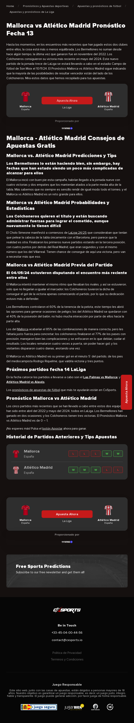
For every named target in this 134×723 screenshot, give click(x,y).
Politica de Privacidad (67, 653)
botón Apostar (52, 429)
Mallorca (22, 329)
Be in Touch (67, 625)
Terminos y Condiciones (67, 659)
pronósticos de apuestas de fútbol (36, 390)
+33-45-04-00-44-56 (67, 633)
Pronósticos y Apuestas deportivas (45, 6)
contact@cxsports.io (67, 640)
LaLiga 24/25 (77, 233)
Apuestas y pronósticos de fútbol (99, 6)
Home (10, 6)
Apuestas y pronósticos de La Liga (32, 12)
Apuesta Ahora (67, 101)
